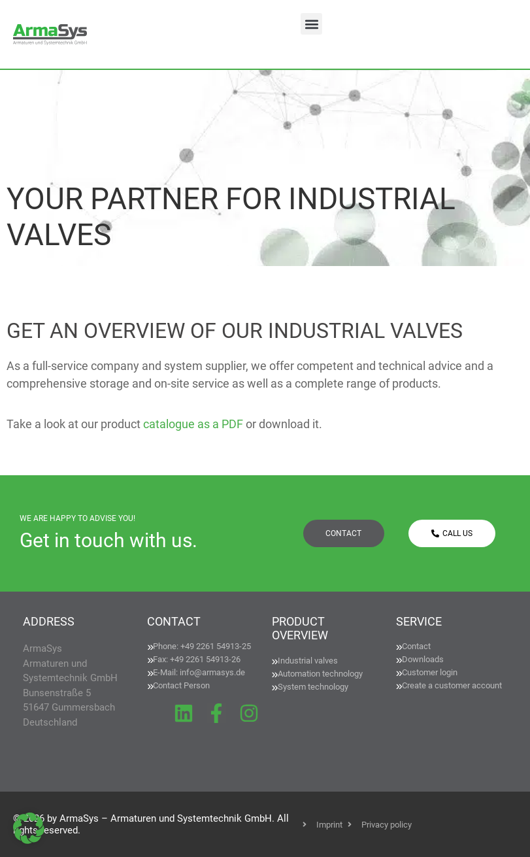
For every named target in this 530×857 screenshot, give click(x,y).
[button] (311, 24)
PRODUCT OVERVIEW (300, 628)
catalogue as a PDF (193, 424)
